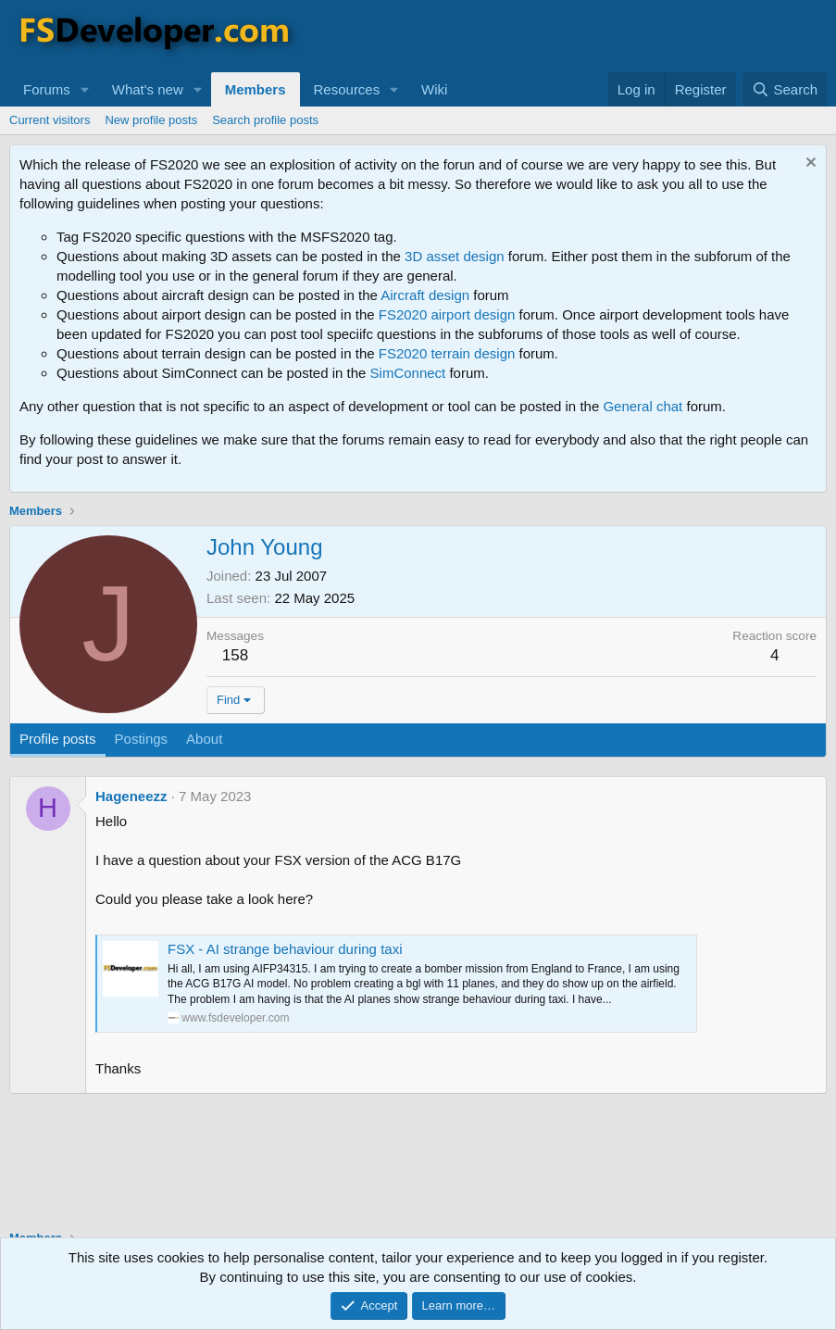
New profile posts (151, 120)
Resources (347, 89)
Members (255, 89)
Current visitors (49, 120)
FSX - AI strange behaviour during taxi (285, 949)
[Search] (784, 89)
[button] (85, 89)
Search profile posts (265, 120)
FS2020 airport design (447, 314)
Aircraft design (425, 295)
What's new (147, 89)
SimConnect (408, 373)
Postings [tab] (141, 739)
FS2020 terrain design (447, 353)
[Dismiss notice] (809, 164)
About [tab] (204, 739)
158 (235, 655)
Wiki (434, 89)
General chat (642, 406)
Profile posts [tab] (57, 739)
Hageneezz (131, 796)
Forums (46, 89)
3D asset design (455, 256)
